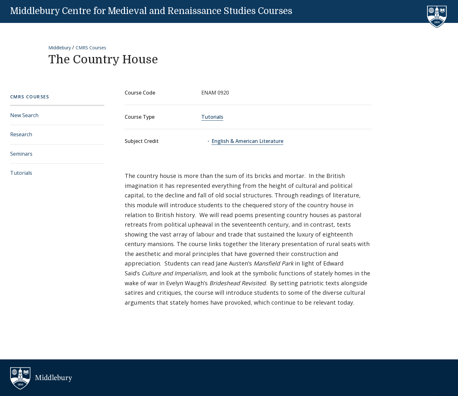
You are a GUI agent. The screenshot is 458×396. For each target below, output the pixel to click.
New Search (24, 115)
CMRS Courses (91, 48)
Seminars (21, 153)
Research (21, 134)
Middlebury (59, 48)
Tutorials (21, 172)
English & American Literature (247, 141)
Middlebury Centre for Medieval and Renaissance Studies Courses (151, 11)
